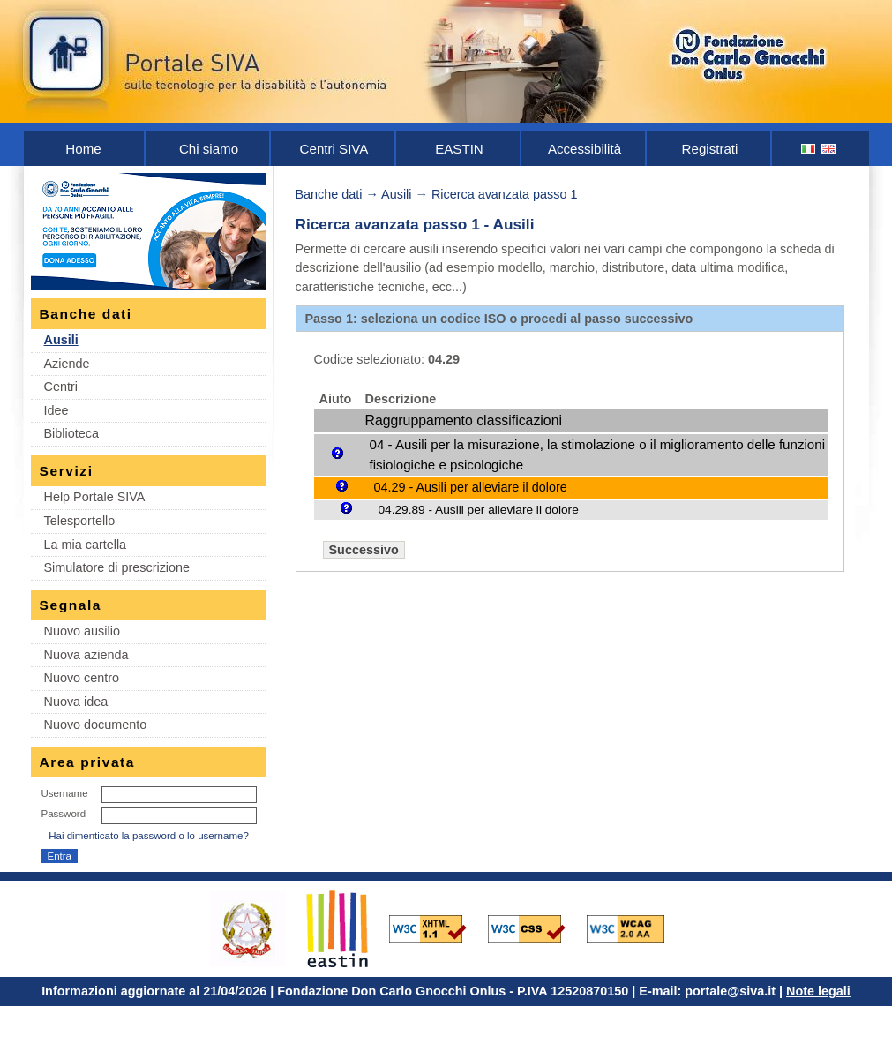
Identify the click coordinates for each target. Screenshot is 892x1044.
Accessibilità (584, 148)
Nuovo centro (82, 678)
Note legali (818, 991)
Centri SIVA (334, 148)
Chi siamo (208, 148)
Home (83, 148)
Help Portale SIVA (95, 497)
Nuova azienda (86, 655)
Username (64, 793)
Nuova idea (76, 702)
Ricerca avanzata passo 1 (504, 194)
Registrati (710, 148)
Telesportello (80, 521)
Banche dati (329, 194)
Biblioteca (71, 433)
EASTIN (459, 148)
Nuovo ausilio (82, 631)
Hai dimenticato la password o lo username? (149, 835)
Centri (61, 386)
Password (63, 813)
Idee (56, 410)
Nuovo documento (95, 724)
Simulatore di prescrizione (117, 567)
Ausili (61, 340)
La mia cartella (85, 544)
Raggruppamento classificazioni (463, 420)
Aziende (67, 364)
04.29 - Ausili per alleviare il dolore (470, 487)
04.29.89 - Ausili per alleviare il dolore (479, 509)
